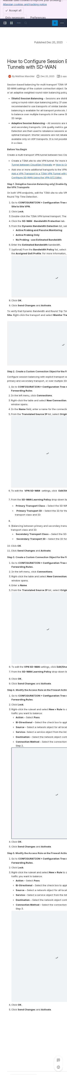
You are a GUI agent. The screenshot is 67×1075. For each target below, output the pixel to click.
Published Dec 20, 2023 (48, 42)
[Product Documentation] (18, 23)
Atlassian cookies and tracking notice (25, 4)
